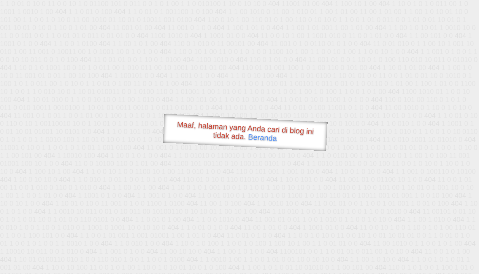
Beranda (262, 137)
